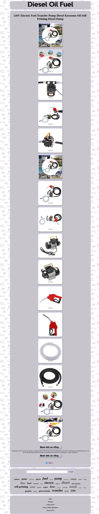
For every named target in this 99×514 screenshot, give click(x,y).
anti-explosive (76, 484)
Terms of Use (50, 510)
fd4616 (58, 484)
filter (22, 483)
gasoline (28, 491)
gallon (35, 491)
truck (80, 479)
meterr (17, 479)
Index (50, 499)
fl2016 (39, 487)
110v (73, 490)
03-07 (67, 491)
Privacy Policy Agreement (50, 507)
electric (49, 483)
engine (45, 487)
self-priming (21, 486)
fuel (45, 478)
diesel (66, 483)
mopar (80, 487)
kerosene (66, 479)
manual (36, 483)
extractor (59, 487)
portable (65, 487)
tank (42, 484)
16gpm (73, 479)
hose (52, 486)
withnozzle (31, 479)
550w (85, 479)
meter (32, 487)
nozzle (73, 486)
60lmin (84, 487)
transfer (57, 490)
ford (29, 483)
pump (58, 478)
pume (24, 479)
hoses (51, 479)
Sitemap (50, 501)
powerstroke (44, 491)
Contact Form (50, 504)
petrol (38, 479)
